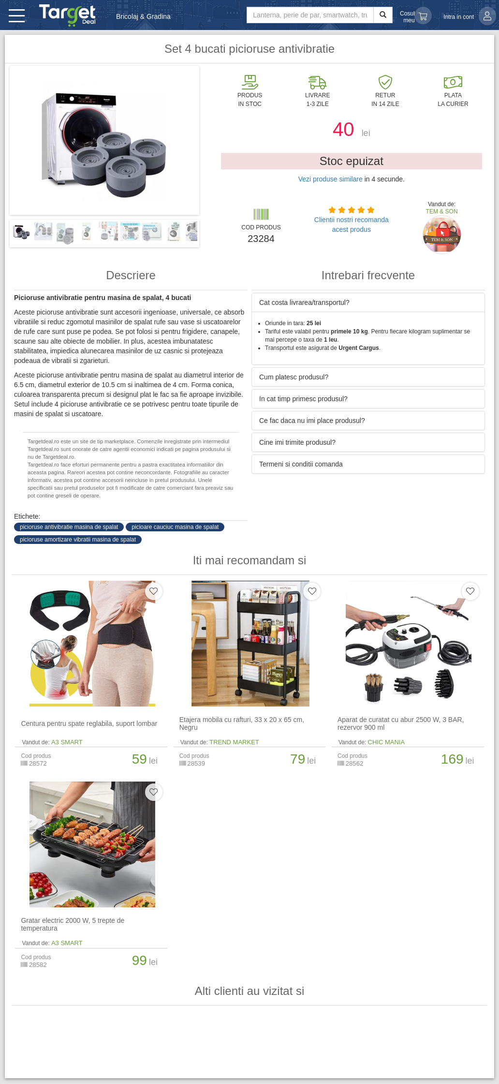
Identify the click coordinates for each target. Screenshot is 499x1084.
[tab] (368, 302)
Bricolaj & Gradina (143, 16)
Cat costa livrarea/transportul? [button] (304, 302)
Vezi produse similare (330, 179)
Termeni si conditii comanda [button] (301, 464)
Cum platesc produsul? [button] (293, 377)
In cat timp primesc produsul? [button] (303, 399)
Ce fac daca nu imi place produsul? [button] (312, 420)
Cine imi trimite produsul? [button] (297, 442)
